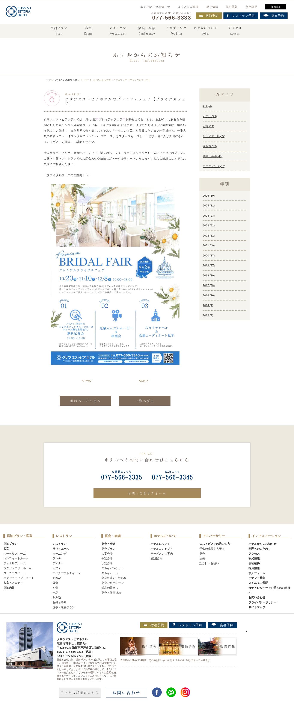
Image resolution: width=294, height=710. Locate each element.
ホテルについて (206, 31)
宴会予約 (222, 625)
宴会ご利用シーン (112, 582)
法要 (202, 558)
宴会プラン (108, 548)
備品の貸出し (109, 587)
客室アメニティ (13, 582)
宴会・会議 (147, 31)
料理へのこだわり (260, 548)
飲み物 (57, 597)
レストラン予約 (187, 625)
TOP (48, 80)
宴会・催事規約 (111, 592)
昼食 (55, 582)
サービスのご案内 (162, 553)
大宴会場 (107, 553)
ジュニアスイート (14, 573)
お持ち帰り (59, 602)
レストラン (118, 31)
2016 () (209, 295)
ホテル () (210, 116)
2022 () (209, 235)
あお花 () (210, 146)
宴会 (202, 553)
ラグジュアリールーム (17, 568)
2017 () (209, 285)
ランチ (57, 558)
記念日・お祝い (209, 563)
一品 (55, 592)
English (275, 6)
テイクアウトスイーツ (66, 573)
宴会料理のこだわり (114, 578)
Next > (143, 380)
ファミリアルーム (14, 563)
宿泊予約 (209, 15)
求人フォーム (257, 573)
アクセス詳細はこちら (80, 692)
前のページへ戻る (85, 400)
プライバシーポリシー (262, 602)
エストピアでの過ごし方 (214, 543)
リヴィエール (61, 548)
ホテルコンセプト (162, 548)
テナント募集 (257, 578)
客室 (88, 31)
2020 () (209, 255)
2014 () (208, 305)
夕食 (55, 587)
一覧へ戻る (144, 400)
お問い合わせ (257, 597)
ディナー (58, 563)
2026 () (209, 195)
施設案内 (156, 558)
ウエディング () (214, 166)
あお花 (57, 578)
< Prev (86, 380)
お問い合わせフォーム (147, 493)
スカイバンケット (112, 568)
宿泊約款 (9, 587)
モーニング (59, 553)
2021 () (209, 245)
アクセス (235, 31)
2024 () (209, 215)
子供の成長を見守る (212, 548)
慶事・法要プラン (64, 607)
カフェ (57, 568)
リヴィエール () (214, 136)
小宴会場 (107, 563)
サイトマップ (257, 607)
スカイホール (109, 573)
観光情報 (212, 6)
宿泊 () (208, 126)
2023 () (209, 225)
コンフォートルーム (16, 558)
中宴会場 (107, 558)
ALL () (207, 106)
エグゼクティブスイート (18, 578)
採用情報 (232, 6)
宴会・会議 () (213, 156)
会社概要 (251, 6)
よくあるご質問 (188, 6)
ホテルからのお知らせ (155, 6)
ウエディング (176, 31)
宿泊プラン (59, 31)
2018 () (209, 275)
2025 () (209, 205)
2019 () (209, 265)
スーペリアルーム (14, 553)
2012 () (208, 315)
